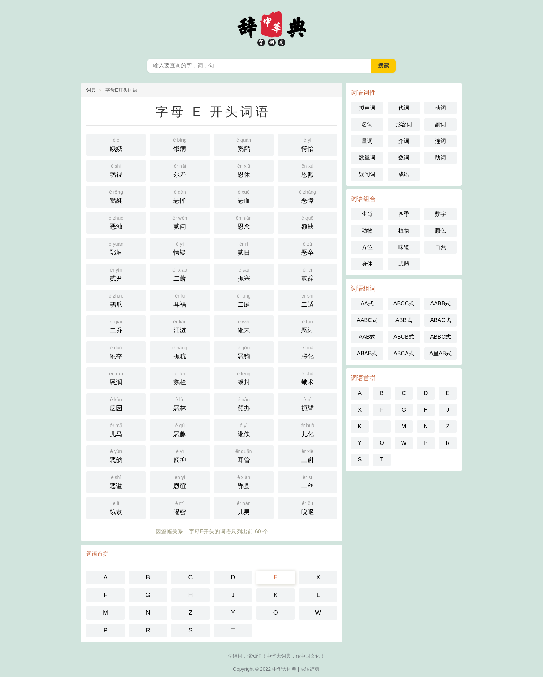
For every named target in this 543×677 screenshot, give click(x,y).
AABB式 (440, 304)
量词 (367, 141)
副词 (440, 124)
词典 (91, 90)
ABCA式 (403, 353)
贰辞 (307, 274)
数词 (403, 158)
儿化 (307, 429)
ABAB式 (367, 353)
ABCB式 (403, 337)
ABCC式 (403, 304)
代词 (403, 108)
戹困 (116, 403)
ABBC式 (440, 337)
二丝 (307, 481)
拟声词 (367, 108)
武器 (403, 264)
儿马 (116, 429)
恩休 (243, 170)
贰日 (243, 248)
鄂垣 (116, 248)
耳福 (179, 300)
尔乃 (179, 170)
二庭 (243, 300)
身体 (367, 264)
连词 (440, 141)
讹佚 (243, 429)
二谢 (307, 455)
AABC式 (367, 320)
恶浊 (116, 222)
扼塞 (243, 274)
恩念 (243, 222)
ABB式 (403, 320)
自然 (440, 247)
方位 (367, 247)
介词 (403, 141)
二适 (307, 300)
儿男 (243, 507)
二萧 (179, 274)
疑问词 (367, 174)
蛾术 (307, 377)
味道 (403, 247)
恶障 (307, 196)
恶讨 (307, 326)
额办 (243, 403)
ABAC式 (440, 320)
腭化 (307, 352)
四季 (403, 214)
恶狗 (243, 352)
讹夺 (116, 352)
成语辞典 (310, 669)
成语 (403, 174)
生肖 (367, 214)
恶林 (179, 403)
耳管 (243, 455)
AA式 (366, 304)
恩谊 (179, 481)
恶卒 (307, 248)
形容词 (403, 124)
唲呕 (307, 507)
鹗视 (116, 170)
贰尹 (116, 274)
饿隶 (116, 507)
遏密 (179, 507)
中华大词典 (284, 669)
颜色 (440, 231)
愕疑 (179, 248)
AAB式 (367, 337)
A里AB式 (440, 353)
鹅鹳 (243, 144)
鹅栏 (179, 377)
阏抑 (179, 455)
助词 (440, 158)
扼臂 (307, 403)
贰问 (179, 222)
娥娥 (116, 144)
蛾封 (243, 377)
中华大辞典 (271, 27)
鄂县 (243, 481)
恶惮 (179, 196)
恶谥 (116, 481)
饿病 (179, 144)
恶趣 (179, 429)
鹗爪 (116, 300)
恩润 (116, 377)
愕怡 (307, 144)
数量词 (367, 158)
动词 (440, 108)
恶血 (243, 196)
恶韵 (116, 455)
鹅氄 (116, 196)
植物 (403, 231)
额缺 (307, 222)
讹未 (243, 326)
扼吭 (179, 352)
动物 (367, 231)
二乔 (116, 326)
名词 (367, 124)
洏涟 (179, 326)
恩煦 (307, 170)
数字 (440, 214)
